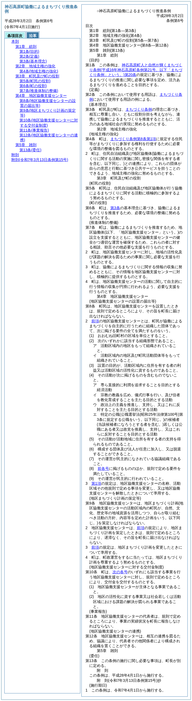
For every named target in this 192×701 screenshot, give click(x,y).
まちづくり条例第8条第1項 (133, 139)
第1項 (96, 483)
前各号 (103, 468)
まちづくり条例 (138, 109)
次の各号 (120, 572)
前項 (95, 321)
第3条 (115, 208)
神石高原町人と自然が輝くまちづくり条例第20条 (135, 70)
